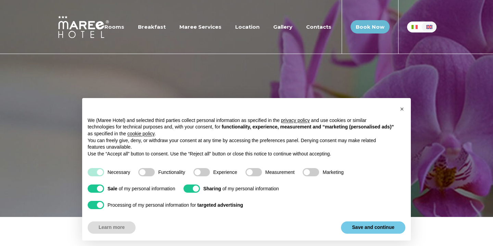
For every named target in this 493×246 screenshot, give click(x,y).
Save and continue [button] (373, 227)
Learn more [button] (112, 227)
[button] (401, 109)
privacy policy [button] (295, 120)
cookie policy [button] (140, 133)
